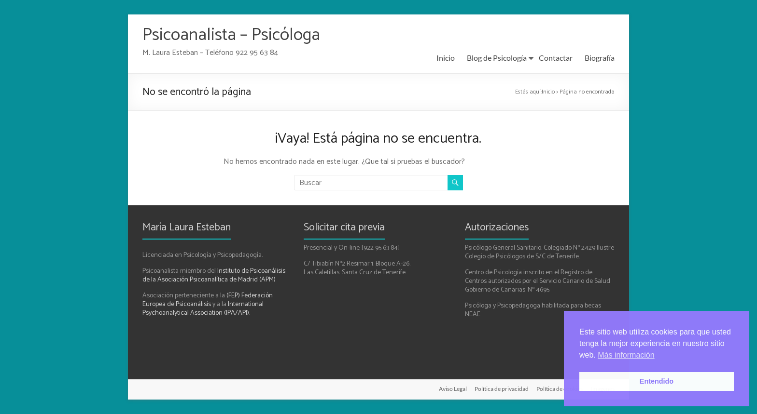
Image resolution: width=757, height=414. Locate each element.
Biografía (600, 57)
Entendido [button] (656, 381)
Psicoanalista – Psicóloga (231, 35)
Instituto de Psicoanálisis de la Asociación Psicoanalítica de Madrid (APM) (213, 275)
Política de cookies (559, 388)
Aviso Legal (453, 388)
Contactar (556, 57)
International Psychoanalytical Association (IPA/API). (203, 309)
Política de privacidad (502, 388)
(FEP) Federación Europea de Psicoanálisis (207, 300)
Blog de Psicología (497, 57)
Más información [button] (626, 355)
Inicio (445, 57)
